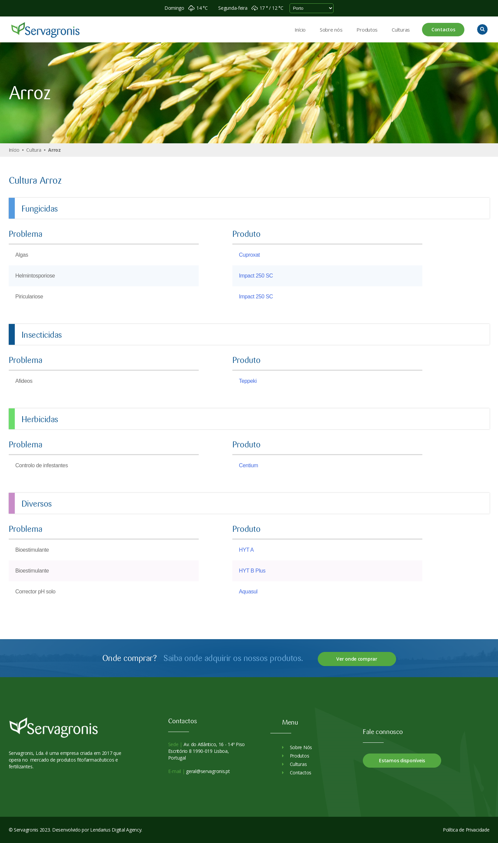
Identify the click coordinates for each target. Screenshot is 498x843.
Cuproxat (249, 255)
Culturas (401, 29)
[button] (482, 29)
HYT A (246, 550)
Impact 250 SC (256, 276)
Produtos (367, 29)
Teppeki (248, 381)
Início (300, 29)
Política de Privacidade (466, 830)
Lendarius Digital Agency (115, 830)
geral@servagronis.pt (207, 771)
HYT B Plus (252, 571)
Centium (248, 465)
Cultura (33, 150)
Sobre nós (331, 29)
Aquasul (248, 591)
